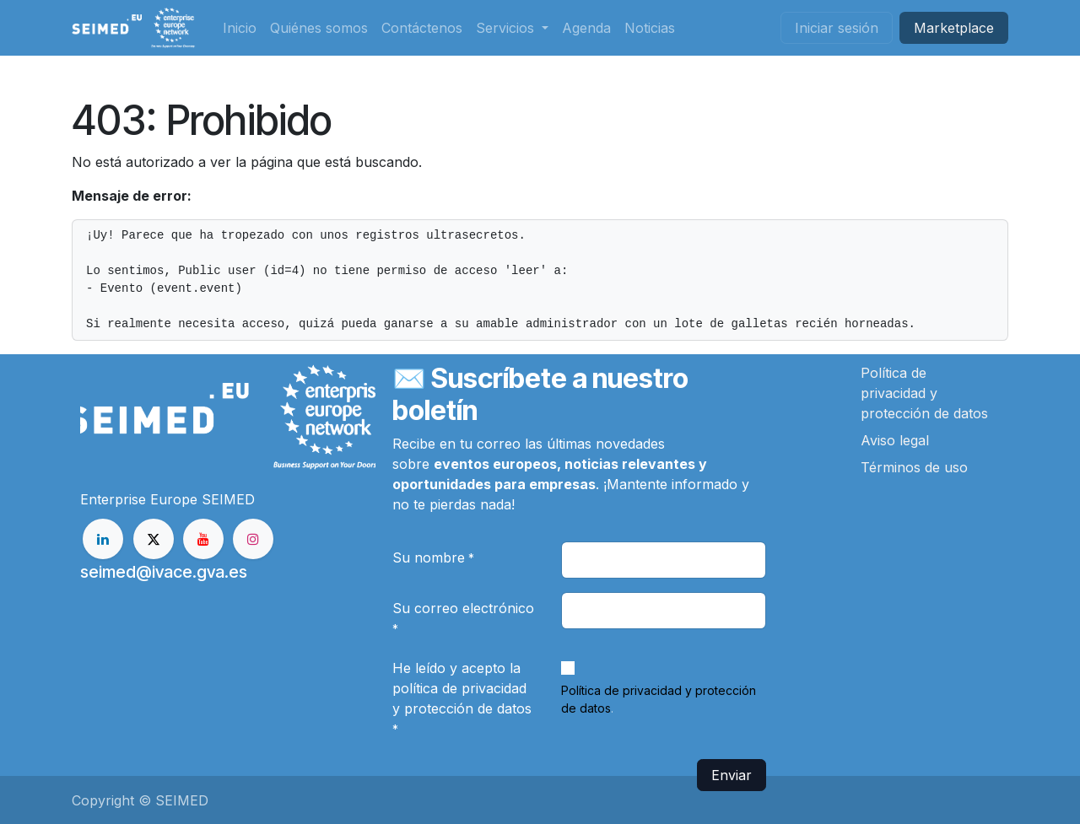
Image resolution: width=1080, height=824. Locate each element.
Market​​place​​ (954, 27)
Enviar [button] (731, 775)
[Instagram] (253, 539)
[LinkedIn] (103, 539)
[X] (153, 539)
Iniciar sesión (836, 27)
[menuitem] (239, 28)
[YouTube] (203, 539)
